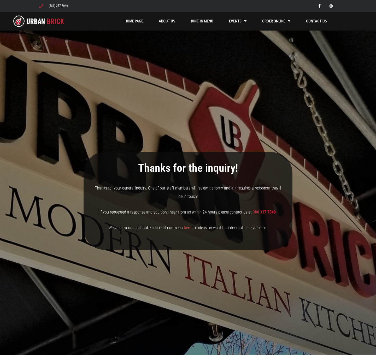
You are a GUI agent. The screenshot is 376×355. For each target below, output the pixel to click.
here (187, 227)
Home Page (134, 21)
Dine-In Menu (202, 21)
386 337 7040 (265, 212)
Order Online (276, 21)
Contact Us (316, 21)
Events (237, 21)
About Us (167, 21)
